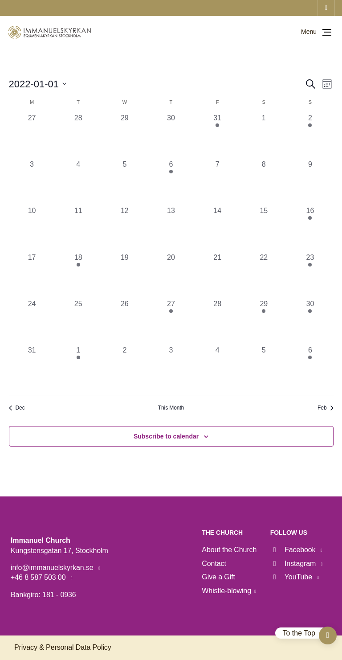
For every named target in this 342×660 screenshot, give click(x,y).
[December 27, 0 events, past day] (32, 136)
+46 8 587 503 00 (39, 577)
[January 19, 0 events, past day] (125, 275)
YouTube (292, 577)
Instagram (294, 563)
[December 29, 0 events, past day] (125, 136)
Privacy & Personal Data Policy (62, 647)
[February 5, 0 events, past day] (263, 368)
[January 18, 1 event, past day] (78, 275)
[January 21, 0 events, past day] (217, 275)
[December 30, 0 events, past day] (171, 136)
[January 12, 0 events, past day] (125, 228)
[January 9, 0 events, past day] (310, 182)
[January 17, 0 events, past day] (32, 275)
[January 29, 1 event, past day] (263, 322)
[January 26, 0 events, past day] (125, 322)
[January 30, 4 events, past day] (310, 322)
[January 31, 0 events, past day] (32, 368)
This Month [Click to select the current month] (171, 408)
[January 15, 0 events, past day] (263, 228)
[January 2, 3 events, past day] (310, 136)
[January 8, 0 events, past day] (263, 182)
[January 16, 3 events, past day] (310, 228)
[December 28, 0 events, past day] (78, 136)
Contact (214, 563)
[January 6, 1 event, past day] (171, 182)
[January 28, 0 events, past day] (217, 322)
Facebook (294, 549)
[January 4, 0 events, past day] (78, 182)
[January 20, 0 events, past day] (171, 275)
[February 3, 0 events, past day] (171, 368)
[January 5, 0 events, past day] (125, 182)
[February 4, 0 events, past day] (217, 368)
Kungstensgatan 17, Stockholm (59, 550)
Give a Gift (218, 577)
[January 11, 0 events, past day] (78, 228)
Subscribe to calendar (166, 436)
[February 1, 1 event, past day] (78, 368)
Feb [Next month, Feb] (325, 408)
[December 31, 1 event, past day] (217, 136)
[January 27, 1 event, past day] (171, 322)
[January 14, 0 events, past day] (217, 228)
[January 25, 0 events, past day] (78, 322)
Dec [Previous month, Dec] (17, 408)
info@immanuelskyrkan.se (53, 567)
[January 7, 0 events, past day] (217, 182)
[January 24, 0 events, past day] (32, 322)
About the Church (229, 549)
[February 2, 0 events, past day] (125, 368)
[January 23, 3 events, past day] (310, 275)
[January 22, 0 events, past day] (263, 275)
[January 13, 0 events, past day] (171, 228)
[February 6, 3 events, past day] (310, 368)
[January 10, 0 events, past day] (32, 228)
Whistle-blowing (226, 590)
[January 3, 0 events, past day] (32, 182)
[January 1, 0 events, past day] (263, 136)
